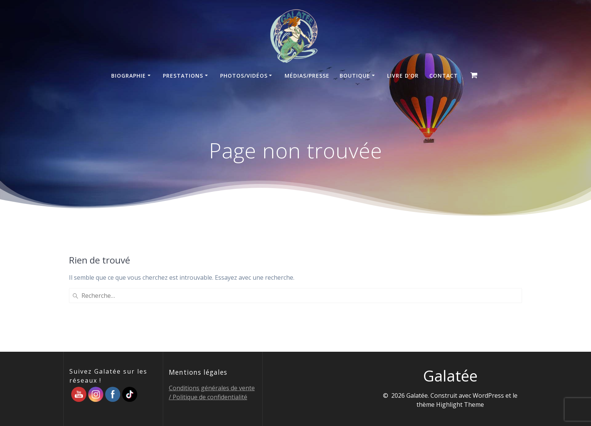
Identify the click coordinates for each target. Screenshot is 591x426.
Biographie (128, 75)
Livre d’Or (403, 75)
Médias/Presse (307, 75)
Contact (443, 75)
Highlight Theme (460, 404)
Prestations (183, 75)
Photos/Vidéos (244, 75)
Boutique (355, 75)
